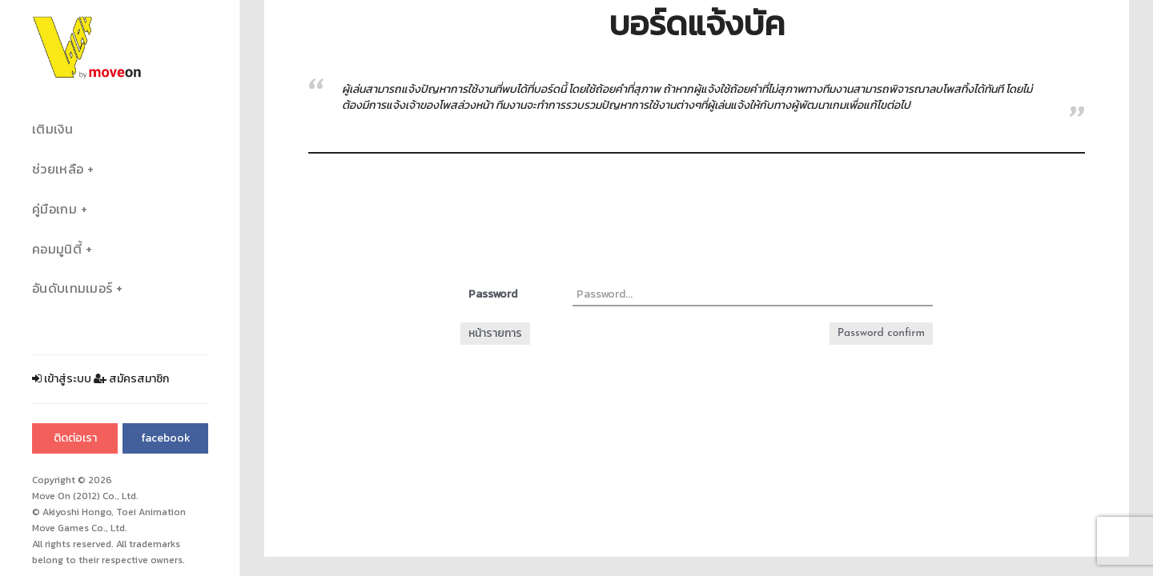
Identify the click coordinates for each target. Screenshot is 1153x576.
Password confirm (881, 333)
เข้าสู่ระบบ (61, 378)
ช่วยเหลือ (57, 169)
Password (492, 294)
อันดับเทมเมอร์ (72, 288)
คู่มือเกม (54, 209)
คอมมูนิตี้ (57, 249)
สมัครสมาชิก (131, 378)
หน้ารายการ (495, 333)
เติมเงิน (52, 129)
